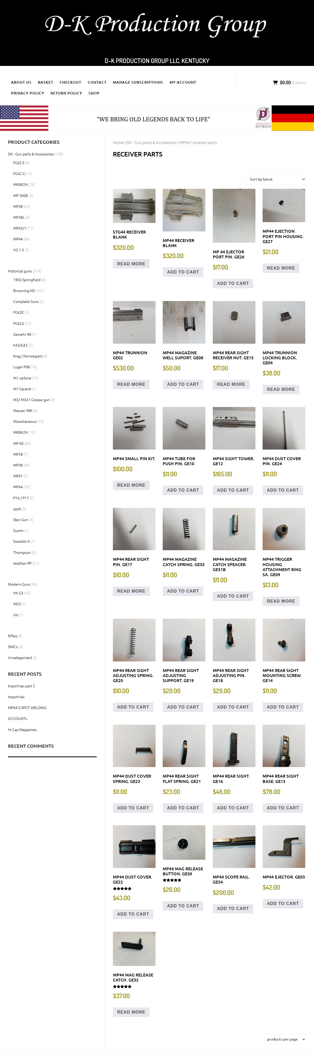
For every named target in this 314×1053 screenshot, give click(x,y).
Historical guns (20, 271)
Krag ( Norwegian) (27, 356)
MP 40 (18, 443)
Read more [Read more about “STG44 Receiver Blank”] (131, 264)
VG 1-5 (18, 249)
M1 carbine (22, 377)
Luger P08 (21, 366)
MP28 (18, 454)
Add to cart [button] (183, 272)
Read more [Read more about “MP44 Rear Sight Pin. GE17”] (131, 591)
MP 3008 (20, 195)
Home (118, 142)
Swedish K (21, 541)
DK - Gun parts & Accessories (151, 142)
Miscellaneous (25, 421)
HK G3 (18, 592)
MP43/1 (19, 228)
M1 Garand (22, 388)
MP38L (19, 217)
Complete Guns (26, 301)
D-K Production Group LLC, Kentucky (157, 60)
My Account (183, 82)
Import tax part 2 (21, 685)
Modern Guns (19, 584)
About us (21, 82)
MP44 (184, 142)
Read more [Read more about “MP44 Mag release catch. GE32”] (131, 1012)
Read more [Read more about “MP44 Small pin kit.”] (131, 485)
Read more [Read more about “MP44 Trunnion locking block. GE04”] (281, 389)
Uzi (15, 614)
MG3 (17, 603)
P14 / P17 (21, 497)
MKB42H (20, 184)
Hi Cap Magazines (22, 729)
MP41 (18, 475)
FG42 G (19, 173)
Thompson (22, 552)
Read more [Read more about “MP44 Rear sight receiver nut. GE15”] (231, 384)
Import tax (16, 696)
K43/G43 (20, 345)
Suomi (18, 530)
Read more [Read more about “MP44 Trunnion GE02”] (131, 384)
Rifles (12, 635)
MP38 (18, 206)
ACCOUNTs (17, 718)
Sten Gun (20, 519)
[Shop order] (275, 179)
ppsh (17, 508)
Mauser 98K (23, 410)
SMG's (13, 646)
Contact (97, 82)
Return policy (66, 93)
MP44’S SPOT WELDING (27, 707)
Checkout (70, 82)
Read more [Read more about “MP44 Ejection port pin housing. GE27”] (281, 268)
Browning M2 (24, 290)
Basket (45, 82)
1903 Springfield (27, 279)
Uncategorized (20, 657)
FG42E (18, 312)
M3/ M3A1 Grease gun (31, 399)
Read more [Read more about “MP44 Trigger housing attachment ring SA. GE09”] (281, 601)
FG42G (18, 323)
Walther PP (22, 563)
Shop (94, 93)
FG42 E (19, 162)
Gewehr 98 (22, 334)
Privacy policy (27, 93)
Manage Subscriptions (138, 82)
